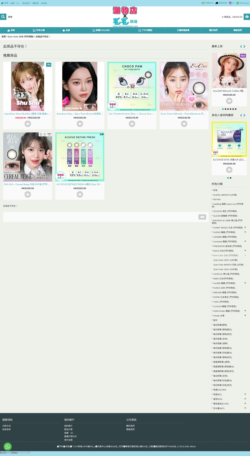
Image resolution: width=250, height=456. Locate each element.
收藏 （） (69, 433)
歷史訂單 (68, 429)
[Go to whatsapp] (8, 447)
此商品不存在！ (43, 36)
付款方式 (6, 426)
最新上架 (217, 46)
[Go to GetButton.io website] (8, 453)
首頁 (4, 36)
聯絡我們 (130, 429)
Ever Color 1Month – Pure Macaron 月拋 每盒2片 (185, 113)
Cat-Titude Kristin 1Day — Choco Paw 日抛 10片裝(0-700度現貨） (132, 113)
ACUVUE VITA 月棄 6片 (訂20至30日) (230, 159)
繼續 (202, 217)
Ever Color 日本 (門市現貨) (21, 36)
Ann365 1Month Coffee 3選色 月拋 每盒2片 (230, 91)
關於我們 (130, 426)
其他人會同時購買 (222, 115)
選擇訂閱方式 (70, 436)
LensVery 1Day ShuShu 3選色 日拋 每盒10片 (27, 113)
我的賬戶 (68, 426)
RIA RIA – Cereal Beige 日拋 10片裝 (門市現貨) (28, 184)
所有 (215, 190)
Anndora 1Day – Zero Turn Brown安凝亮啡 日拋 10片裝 (80, 113)
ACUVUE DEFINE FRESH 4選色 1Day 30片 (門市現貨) (80, 184)
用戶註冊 (68, 440)
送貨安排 (6, 429)
